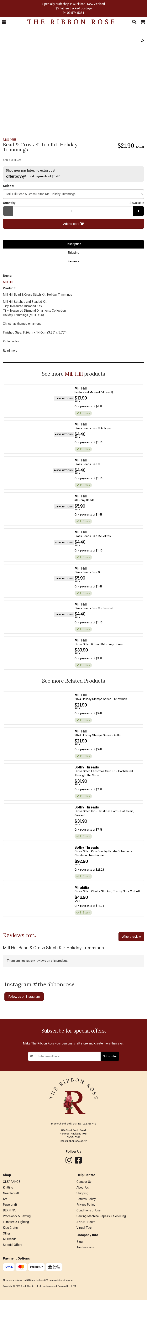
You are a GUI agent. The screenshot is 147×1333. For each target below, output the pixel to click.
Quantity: (73, 203)
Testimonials (85, 1316)
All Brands (9, 1308)
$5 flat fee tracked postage (73, 8)
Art (5, 1268)
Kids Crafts (10, 1296)
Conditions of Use (88, 1279)
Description (73, 244)
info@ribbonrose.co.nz (73, 1209)
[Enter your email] (68, 1125)
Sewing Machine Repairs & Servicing (101, 1285)
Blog (79, 1310)
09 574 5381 (75, 13)
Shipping (73, 252)
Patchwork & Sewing (17, 1285)
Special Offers (12, 1313)
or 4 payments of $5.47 (33, 176)
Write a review (131, 936)
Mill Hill (9, 139)
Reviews (73, 261)
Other (6, 1302)
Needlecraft (11, 1262)
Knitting (8, 1256)
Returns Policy (86, 1268)
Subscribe (110, 1125)
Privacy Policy (85, 1273)
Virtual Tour (84, 1296)
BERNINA (9, 1279)
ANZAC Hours (85, 1291)
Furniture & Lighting (16, 1291)
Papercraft (10, 1273)
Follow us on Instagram (24, 996)
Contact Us (84, 1250)
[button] (4, 22)
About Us (82, 1256)
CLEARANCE (11, 1250)
